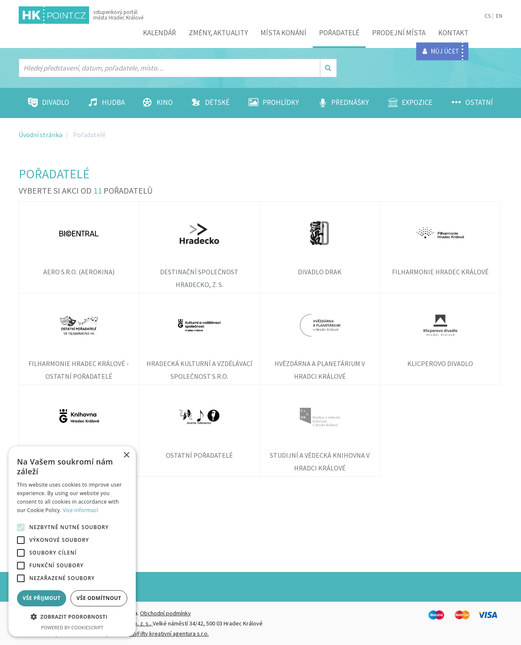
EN (499, 16)
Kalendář (159, 32)
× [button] (126, 455)
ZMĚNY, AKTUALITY (218, 32)
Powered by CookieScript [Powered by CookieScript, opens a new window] (72, 627)
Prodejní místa (399, 32)
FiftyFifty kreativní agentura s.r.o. (168, 633)
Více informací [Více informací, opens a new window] (80, 510)
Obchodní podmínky (165, 613)
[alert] (72, 541)
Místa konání (283, 32)
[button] (72, 617)
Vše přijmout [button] (41, 598)
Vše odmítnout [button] (98, 598)
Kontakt (453, 32)
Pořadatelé (339, 32)
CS (487, 16)
